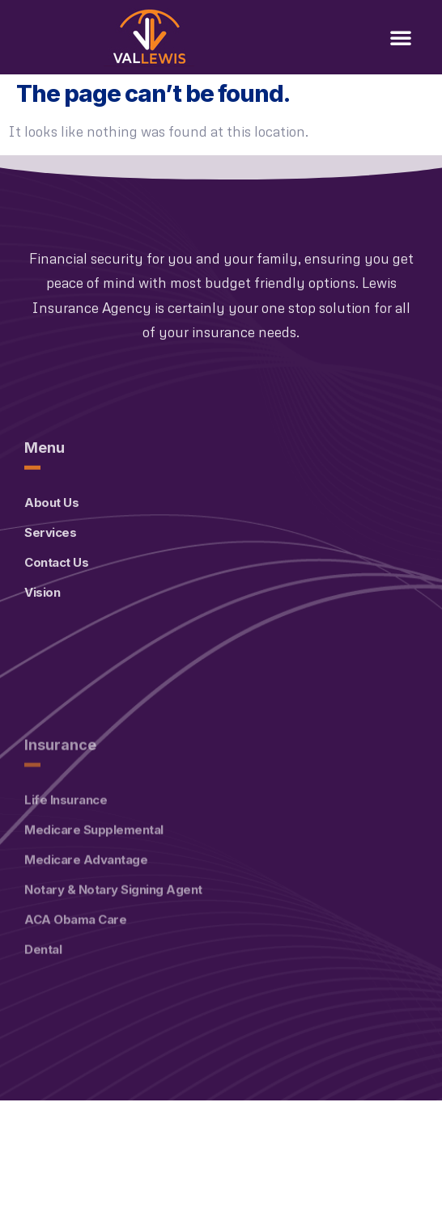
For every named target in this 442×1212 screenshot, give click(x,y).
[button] (401, 37)
